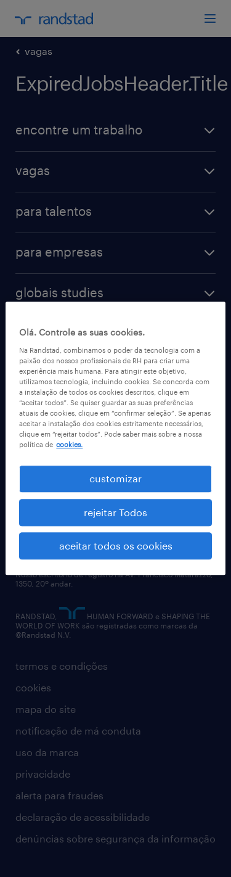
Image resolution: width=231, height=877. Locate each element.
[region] (115, 438)
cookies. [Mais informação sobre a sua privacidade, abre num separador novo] (69, 444)
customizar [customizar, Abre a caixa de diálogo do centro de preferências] (115, 479)
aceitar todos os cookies (115, 545)
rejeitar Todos (115, 512)
